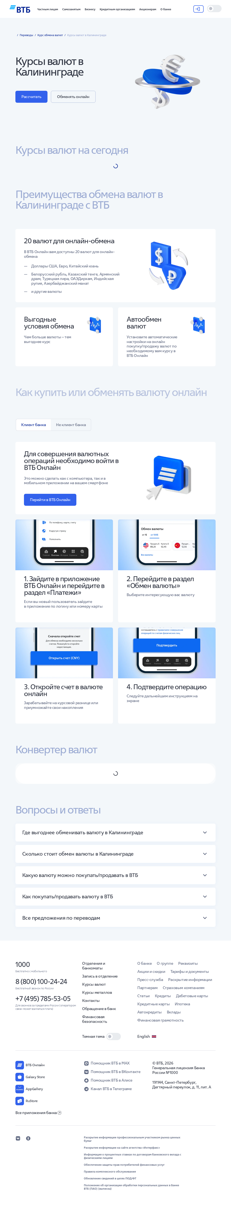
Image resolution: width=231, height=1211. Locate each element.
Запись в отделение (100, 976)
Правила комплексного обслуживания (110, 1171)
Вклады (174, 1012)
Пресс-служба (150, 979)
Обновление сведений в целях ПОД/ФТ (110, 1178)
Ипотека (182, 1003)
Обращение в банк (99, 1008)
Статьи (143, 995)
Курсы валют (94, 984)
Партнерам (147, 987)
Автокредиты (149, 1012)
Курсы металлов (97, 992)
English (147, 1036)
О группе (165, 963)
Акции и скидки (151, 971)
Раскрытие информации (190, 979)
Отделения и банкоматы (93, 966)
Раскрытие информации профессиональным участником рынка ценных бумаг (132, 1139)
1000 (22, 964)
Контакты (91, 1000)
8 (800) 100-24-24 (41, 981)
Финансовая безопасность (94, 1019)
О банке (144, 963)
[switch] (214, 8)
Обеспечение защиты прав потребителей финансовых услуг (124, 1165)
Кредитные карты (153, 1003)
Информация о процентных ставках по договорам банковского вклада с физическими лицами (132, 1156)
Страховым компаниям (183, 987)
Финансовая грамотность (160, 1020)
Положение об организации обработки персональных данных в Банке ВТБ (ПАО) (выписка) (131, 1187)
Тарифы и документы (189, 971)
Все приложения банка (38, 1112)
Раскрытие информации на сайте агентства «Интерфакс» (122, 1147)
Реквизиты (188, 963)
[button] (48, 9)
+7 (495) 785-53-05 (42, 998)
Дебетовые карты (192, 995)
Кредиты (163, 995)
